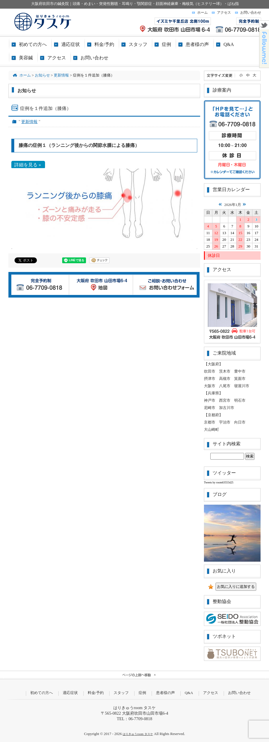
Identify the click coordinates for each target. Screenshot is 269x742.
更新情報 (29, 121)
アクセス (224, 12)
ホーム (202, 12)
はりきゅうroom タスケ (138, 734)
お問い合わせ (250, 12)
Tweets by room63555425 (218, 482)
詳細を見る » (28, 164)
